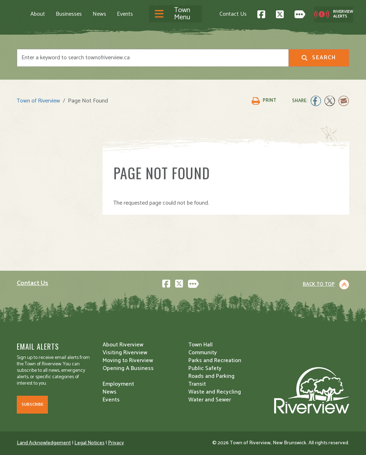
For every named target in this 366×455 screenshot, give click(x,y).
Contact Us (233, 14)
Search (319, 57)
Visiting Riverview (125, 353)
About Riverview (123, 345)
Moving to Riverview (128, 360)
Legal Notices (89, 443)
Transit (197, 384)
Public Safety (205, 368)
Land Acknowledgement (44, 443)
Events (125, 14)
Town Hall (200, 345)
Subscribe (32, 404)
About (37, 14)
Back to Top (319, 284)
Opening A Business (128, 368)
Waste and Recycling (214, 392)
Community (202, 353)
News (99, 14)
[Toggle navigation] (175, 14)
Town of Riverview (38, 101)
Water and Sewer (209, 400)
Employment (118, 384)
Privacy (116, 443)
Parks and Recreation (214, 360)
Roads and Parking (211, 376)
